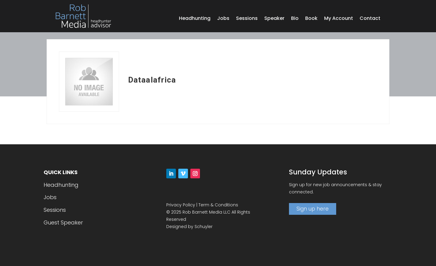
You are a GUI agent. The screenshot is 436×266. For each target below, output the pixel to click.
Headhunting (194, 19)
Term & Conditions (218, 205)
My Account (338, 19)
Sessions (247, 19)
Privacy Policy (180, 205)
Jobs (223, 19)
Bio (295, 19)
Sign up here (312, 208)
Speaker (274, 19)
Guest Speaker (63, 222)
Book (311, 19)
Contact (370, 19)
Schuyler (204, 227)
